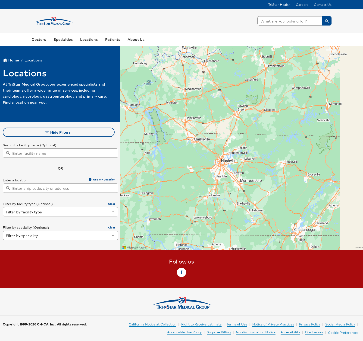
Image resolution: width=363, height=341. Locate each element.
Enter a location (15, 180)
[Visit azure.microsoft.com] (134, 247)
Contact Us (323, 4)
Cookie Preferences (343, 332)
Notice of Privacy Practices (273, 324)
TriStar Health (279, 4)
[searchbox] (294, 21)
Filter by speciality (17, 227)
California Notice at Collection (152, 324)
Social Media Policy (340, 324)
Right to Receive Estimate (201, 324)
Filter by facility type (19, 203)
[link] (38, 39)
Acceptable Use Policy (184, 332)
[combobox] (294, 21)
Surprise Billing (219, 332)
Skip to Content (15, 4)
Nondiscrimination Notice (255, 332)
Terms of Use (237, 324)
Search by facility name (21, 145)
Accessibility (290, 332)
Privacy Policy (309, 324)
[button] (327, 21)
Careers (302, 4)
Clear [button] (111, 204)
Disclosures (314, 332)
